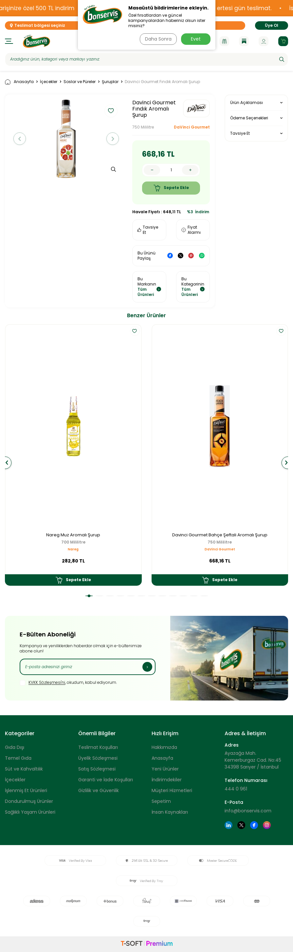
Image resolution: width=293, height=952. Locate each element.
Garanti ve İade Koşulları (105, 779)
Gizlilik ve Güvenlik (98, 790)
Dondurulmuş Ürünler (29, 801)
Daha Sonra (157, 39)
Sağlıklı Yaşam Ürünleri (30, 812)
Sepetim (161, 801)
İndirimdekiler (167, 779)
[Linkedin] (228, 825)
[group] (66, 138)
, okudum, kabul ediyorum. (68, 683)
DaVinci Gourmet (192, 127)
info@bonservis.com (248, 810)
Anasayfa (19, 82)
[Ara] (281, 59)
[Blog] (244, 41)
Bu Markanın (149, 286)
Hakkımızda (164, 747)
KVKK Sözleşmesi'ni (46, 682)
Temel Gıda (18, 758)
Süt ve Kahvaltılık (24, 769)
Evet (196, 39)
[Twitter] (241, 825)
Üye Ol (271, 25)
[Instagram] (267, 825)
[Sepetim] (283, 41)
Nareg (73, 549)
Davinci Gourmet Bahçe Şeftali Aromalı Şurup (219, 535)
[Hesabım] (263, 41)
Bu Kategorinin (193, 286)
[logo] (36, 41)
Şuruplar (110, 81)
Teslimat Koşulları (98, 747)
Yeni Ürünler (165, 769)
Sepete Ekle (171, 188)
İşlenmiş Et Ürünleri (26, 790)
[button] (21, 138)
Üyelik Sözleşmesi (98, 758)
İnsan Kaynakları (170, 812)
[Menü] (9, 41)
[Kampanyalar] (224, 41)
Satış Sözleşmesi (97, 769)
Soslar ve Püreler (80, 81)
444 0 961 (236, 789)
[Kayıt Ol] (147, 667)
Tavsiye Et (147, 229)
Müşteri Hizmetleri (172, 790)
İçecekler (48, 81)
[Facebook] (254, 825)
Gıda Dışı (14, 747)
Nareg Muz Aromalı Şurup (73, 535)
